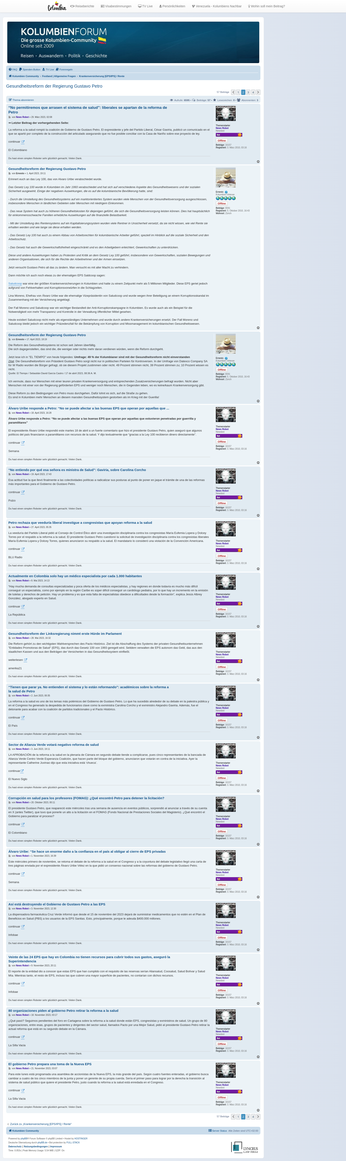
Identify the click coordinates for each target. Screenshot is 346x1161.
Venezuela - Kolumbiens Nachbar (217, 6)
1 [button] (238, 92)
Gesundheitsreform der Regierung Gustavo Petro (54, 86)
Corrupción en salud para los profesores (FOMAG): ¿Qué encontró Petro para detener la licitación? (86, 798)
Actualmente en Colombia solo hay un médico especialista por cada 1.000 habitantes (75, 576)
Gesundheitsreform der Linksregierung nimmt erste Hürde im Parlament (65, 633)
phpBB (24, 1138)
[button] (233, 92)
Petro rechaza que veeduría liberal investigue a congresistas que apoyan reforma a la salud (80, 522)
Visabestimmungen (116, 6)
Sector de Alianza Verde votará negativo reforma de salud (53, 744)
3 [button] (248, 92)
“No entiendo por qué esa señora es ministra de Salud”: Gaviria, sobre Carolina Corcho (77, 470)
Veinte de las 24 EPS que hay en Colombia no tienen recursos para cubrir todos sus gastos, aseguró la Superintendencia (89, 959)
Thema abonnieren (21, 99)
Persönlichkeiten (172, 6)
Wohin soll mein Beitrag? (266, 6)
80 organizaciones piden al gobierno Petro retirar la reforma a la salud (63, 1010)
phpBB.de (42, 1142)
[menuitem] (12, 69)
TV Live (145, 6)
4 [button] (253, 92)
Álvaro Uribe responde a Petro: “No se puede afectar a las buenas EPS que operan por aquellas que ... (88, 408)
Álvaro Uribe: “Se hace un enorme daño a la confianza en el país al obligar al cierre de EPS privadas (87, 851)
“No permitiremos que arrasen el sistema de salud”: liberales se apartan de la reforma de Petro (87, 110)
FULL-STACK (73, 1142)
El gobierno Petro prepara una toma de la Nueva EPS (50, 1064)
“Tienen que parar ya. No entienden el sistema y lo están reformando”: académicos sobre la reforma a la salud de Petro (88, 689)
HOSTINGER (80, 1138)
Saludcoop (15, 283)
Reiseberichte (82, 6)
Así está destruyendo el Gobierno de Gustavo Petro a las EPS (56, 904)
